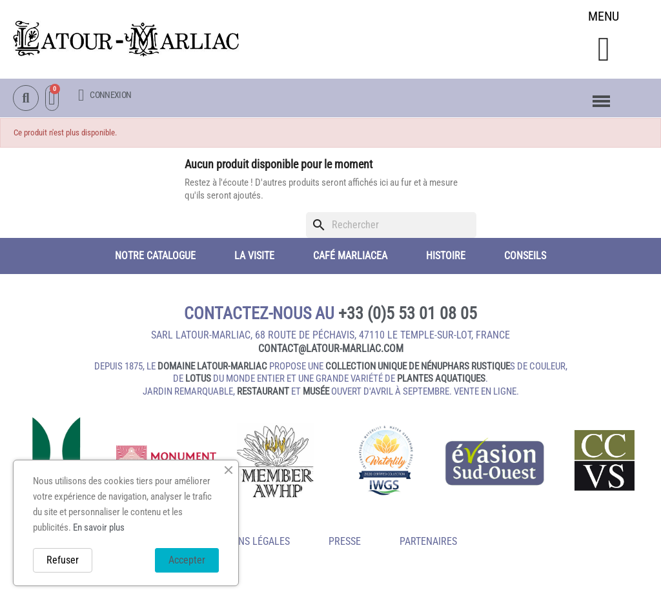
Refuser (62, 560)
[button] (603, 49)
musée (316, 391)
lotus (198, 379)
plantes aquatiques (441, 379)
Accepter (186, 560)
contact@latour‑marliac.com (330, 348)
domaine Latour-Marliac (212, 366)
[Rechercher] (391, 225)
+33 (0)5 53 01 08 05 (407, 313)
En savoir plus (99, 527)
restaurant (263, 391)
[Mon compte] (104, 95)
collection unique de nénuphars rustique (417, 366)
